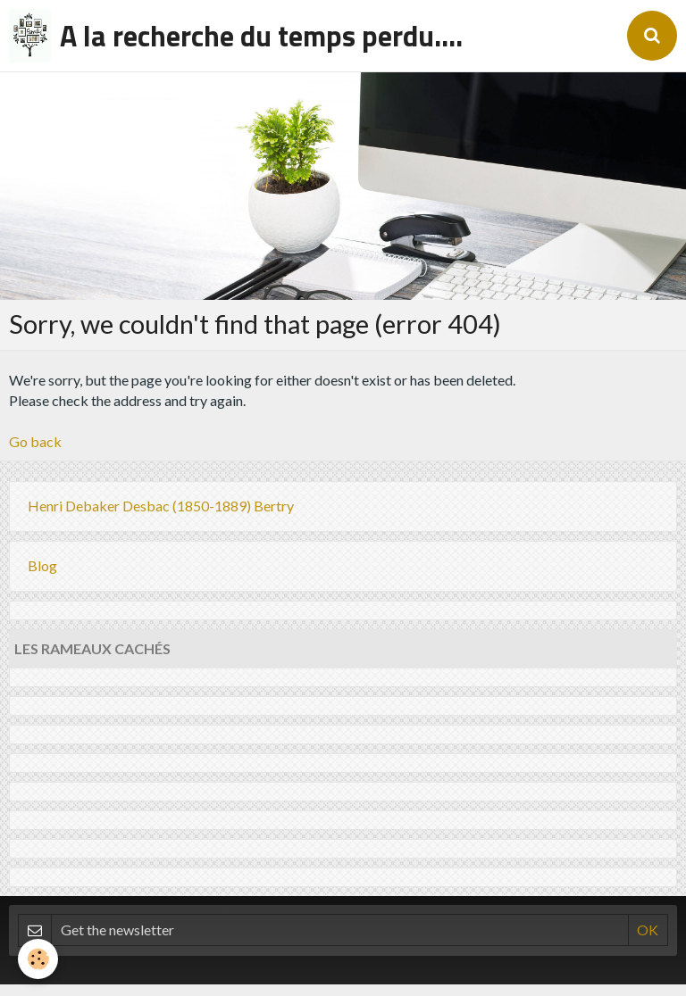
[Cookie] (38, 959)
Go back (35, 441)
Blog (42, 565)
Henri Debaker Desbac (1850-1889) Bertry (161, 505)
